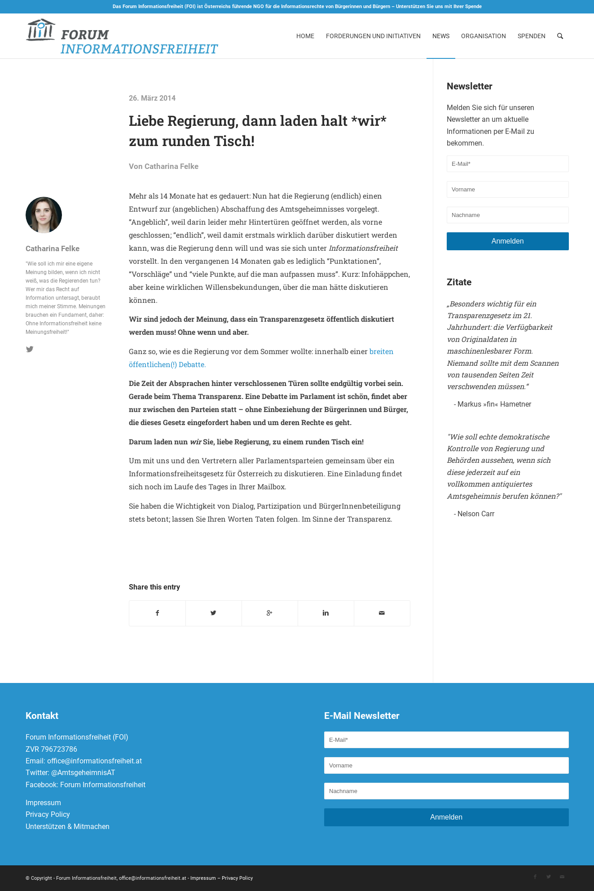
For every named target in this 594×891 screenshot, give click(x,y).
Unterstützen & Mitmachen (68, 826)
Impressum (43, 802)
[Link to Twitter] (548, 877)
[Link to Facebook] (535, 877)
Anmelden (508, 241)
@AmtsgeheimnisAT (83, 773)
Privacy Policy (48, 815)
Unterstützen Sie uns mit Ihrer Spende (439, 6)
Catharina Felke (171, 166)
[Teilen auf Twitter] (214, 613)
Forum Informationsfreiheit (102, 784)
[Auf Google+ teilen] (270, 613)
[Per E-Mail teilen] (382, 613)
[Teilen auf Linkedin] (326, 613)
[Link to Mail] (562, 877)
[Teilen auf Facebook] (157, 613)
